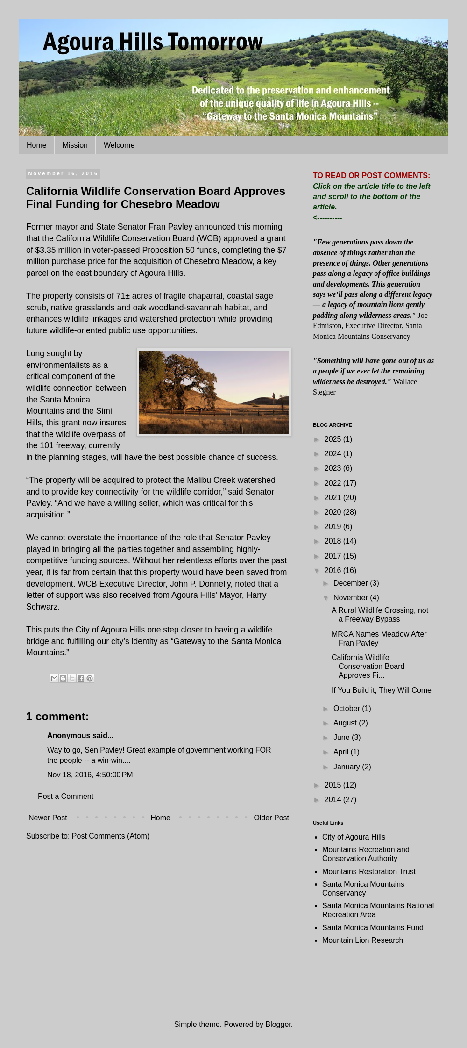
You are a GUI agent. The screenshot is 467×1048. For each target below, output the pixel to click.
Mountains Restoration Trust (369, 872)
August (346, 723)
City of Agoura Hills (353, 837)
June (342, 737)
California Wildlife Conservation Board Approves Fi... (368, 666)
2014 (334, 800)
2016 (334, 570)
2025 (334, 439)
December (351, 583)
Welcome (119, 145)
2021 (334, 498)
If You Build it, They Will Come (382, 690)
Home (37, 145)
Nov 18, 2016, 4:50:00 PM (90, 775)
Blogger (277, 1024)
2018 (334, 541)
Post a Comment (65, 796)
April (341, 752)
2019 (334, 527)
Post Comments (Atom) (110, 836)
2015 (334, 785)
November (351, 598)
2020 (334, 512)
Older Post (271, 818)
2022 (334, 483)
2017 (334, 556)
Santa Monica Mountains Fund (373, 928)
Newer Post (47, 818)
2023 (334, 468)
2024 (334, 454)
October (347, 708)
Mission (75, 145)
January (347, 767)
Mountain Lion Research (362, 940)
